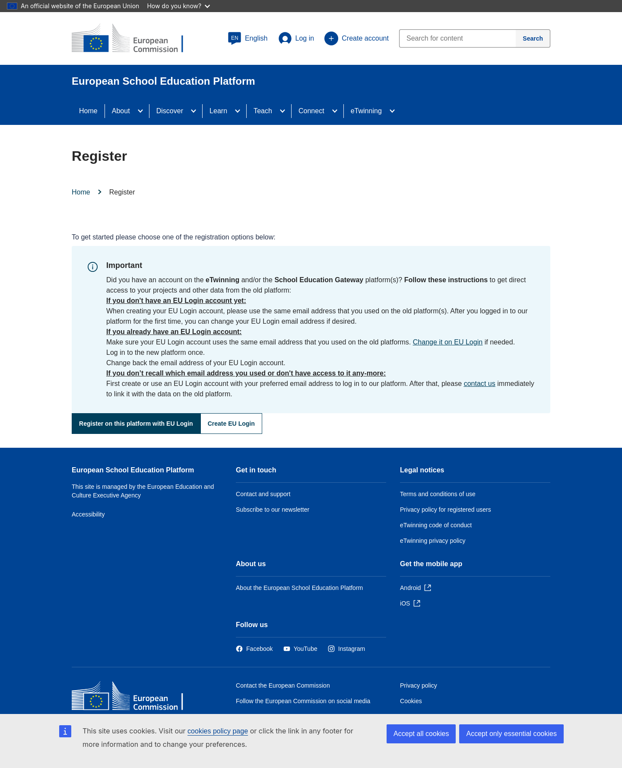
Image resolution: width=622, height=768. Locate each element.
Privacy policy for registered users (445, 509)
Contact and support (263, 494)
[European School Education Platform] (134, 38)
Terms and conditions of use (438, 494)
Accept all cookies (421, 733)
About (121, 111)
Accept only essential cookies (511, 733)
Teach (263, 111)
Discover (169, 111)
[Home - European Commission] (134, 697)
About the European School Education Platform (299, 587)
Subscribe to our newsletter (272, 509)
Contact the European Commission (283, 685)
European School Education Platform (133, 470)
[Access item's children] (143, 111)
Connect (311, 111)
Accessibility (88, 514)
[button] (248, 38)
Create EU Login (231, 423)
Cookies (411, 701)
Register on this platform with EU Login (136, 423)
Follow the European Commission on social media (303, 701)
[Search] (533, 38)
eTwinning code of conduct (436, 525)
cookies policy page (217, 731)
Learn (218, 111)
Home (88, 111)
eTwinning (366, 111)
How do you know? (178, 6)
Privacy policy (418, 685)
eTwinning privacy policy (432, 540)
